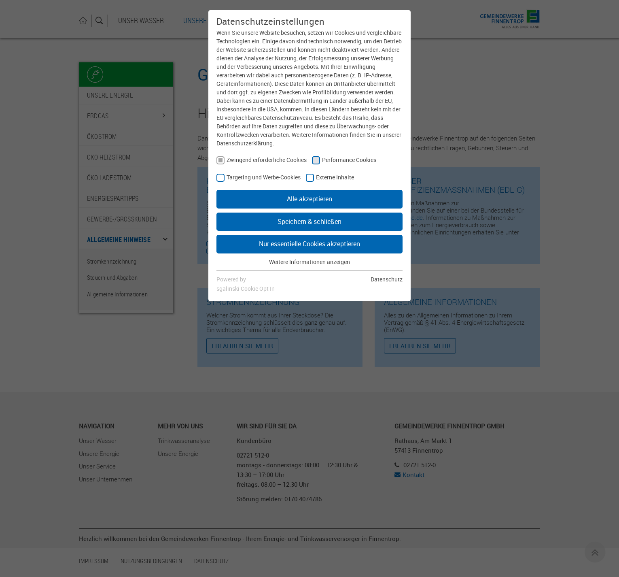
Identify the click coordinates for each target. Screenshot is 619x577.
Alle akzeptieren (309, 198)
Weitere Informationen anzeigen (309, 262)
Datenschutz (387, 279)
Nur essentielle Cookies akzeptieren (309, 243)
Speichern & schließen (309, 221)
